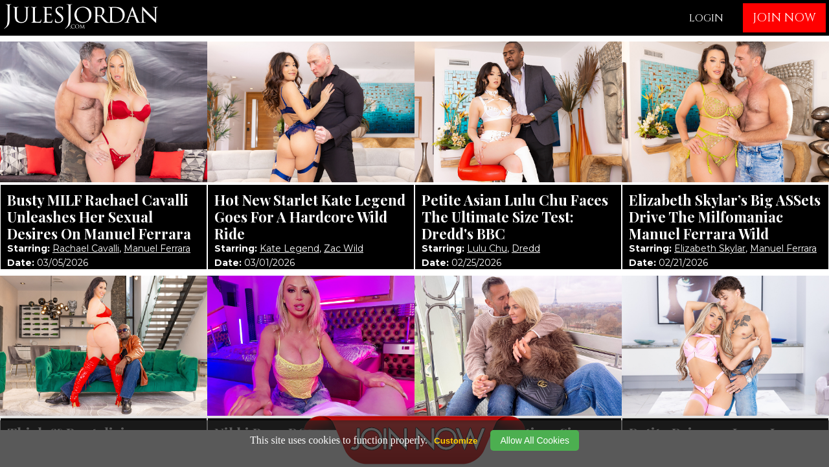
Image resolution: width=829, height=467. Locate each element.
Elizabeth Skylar (709, 248)
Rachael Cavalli (85, 248)
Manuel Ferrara (157, 248)
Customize (455, 441)
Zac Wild (343, 248)
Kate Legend (289, 248)
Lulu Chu (487, 248)
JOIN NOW (784, 18)
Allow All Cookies (534, 440)
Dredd (526, 248)
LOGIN (706, 18)
